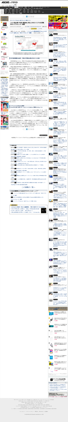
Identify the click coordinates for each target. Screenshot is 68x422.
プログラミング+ (30, 8)
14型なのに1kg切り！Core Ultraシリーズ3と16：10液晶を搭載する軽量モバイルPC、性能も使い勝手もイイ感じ (60, 70)
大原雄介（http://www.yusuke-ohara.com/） (34, 26)
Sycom (17, 9)
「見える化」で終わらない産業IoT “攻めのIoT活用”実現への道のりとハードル (59, 62)
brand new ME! (40, 403)
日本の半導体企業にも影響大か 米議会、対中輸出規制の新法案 (25, 208)
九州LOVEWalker (42, 408)
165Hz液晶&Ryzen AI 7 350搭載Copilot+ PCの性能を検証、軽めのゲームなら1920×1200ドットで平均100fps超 (60, 39)
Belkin (41, 402)
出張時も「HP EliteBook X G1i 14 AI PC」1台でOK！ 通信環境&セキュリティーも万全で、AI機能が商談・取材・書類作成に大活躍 (60, 205)
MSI (24, 9)
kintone (13, 12)
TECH (13, 7)
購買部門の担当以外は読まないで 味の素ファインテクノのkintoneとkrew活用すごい (60, 172)
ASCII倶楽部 (64, 7)
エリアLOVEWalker (19, 408)
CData (28, 12)
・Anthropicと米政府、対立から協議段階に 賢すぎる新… (4, 79)
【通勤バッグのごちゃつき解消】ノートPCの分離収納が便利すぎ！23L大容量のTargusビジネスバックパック (60, 113)
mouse (9, 9)
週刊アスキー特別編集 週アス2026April (4, 113)
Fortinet (35, 12)
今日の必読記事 (22, 407)
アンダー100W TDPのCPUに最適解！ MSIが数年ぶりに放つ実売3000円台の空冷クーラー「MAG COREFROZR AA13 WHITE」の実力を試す (60, 244)
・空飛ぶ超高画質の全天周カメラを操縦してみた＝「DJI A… (4, 89)
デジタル (14, 2)
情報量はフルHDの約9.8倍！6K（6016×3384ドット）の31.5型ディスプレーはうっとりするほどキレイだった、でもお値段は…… (60, 104)
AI (4, 7)
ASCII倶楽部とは (6, 95)
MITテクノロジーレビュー (43, 407)
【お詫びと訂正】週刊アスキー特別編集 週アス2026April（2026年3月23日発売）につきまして (58, 385)
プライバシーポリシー (30, 411)
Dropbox (24, 12)
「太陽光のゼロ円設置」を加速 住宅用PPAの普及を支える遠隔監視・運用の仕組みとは (60, 225)
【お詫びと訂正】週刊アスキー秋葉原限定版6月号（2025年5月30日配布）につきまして (58, 387)
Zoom (43, 12)
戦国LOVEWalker (54, 408)
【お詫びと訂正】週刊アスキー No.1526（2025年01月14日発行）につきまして (58, 390)
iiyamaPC (13, 9)
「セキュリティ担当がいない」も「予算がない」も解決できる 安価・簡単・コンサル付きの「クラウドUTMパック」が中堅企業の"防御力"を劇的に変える (60, 123)
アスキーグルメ (15, 8)
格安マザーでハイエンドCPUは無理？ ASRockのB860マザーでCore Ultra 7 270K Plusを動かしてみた (60, 46)
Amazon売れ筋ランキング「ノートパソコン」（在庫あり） (4, 18)
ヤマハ (39, 12)
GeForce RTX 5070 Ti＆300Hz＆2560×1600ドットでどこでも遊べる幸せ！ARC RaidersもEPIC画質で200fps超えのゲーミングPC (60, 79)
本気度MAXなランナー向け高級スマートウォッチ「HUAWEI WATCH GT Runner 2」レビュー (60, 289)
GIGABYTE (28, 403)
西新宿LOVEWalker (31, 408)
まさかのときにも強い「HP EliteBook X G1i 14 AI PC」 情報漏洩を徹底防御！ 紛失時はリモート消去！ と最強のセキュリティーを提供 (60, 215)
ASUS (28, 9)
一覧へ (66, 382)
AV (34, 7)
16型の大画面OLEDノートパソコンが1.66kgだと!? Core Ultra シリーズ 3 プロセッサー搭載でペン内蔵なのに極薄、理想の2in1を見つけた (60, 254)
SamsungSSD (20, 10)
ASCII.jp (5, 2)
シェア (21, 28)
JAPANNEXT (13, 13)
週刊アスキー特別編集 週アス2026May (4, 99)
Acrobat (9, 12)
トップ (2, 7)
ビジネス (9, 7)
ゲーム (48, 7)
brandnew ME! (20, 13)
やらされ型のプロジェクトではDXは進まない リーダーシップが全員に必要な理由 (59, 96)
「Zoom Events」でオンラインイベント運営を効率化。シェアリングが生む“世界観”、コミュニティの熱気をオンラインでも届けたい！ (60, 234)
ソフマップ (17, 13)
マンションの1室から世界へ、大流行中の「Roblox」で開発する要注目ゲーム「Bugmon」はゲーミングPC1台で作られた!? (60, 141)
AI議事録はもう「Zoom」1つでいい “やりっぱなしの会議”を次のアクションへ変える (60, 88)
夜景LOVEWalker (36, 408)
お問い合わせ (41, 411)
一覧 (29, 28)
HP (31, 9)
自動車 (25, 7)
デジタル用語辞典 (32, 407)
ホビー (29, 7)
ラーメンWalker (13, 408)
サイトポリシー (22, 411)
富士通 (6, 9)
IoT (6, 7)
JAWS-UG (26, 402)
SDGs (34, 8)
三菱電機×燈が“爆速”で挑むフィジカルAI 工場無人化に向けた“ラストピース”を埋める (60, 133)
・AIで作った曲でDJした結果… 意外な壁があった (4, 86)
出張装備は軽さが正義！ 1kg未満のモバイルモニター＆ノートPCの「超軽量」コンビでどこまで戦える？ (60, 295)
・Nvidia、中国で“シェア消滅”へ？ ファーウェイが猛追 (4, 92)
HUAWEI (22, 402)
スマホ (40, 7)
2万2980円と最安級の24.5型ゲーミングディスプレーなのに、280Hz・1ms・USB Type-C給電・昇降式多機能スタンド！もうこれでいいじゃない (60, 55)
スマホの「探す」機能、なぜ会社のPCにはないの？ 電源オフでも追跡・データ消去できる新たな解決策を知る (60, 157)
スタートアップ (44, 7)
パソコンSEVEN (21, 9)
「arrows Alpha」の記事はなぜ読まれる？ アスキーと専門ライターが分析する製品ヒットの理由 (60, 164)
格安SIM (7, 8)
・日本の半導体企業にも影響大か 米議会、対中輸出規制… (4, 83)
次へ (32, 16)
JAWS (6, 12)
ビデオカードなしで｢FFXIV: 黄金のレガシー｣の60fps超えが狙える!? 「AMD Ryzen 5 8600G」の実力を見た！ (60, 303)
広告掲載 (46, 411)
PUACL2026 (41, 8)
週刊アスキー (20, 8)
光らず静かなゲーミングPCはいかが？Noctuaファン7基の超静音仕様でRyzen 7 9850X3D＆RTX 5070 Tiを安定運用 (60, 279)
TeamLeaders (25, 8)
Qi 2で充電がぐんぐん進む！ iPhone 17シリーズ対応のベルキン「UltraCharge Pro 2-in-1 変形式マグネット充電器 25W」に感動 (59, 186)
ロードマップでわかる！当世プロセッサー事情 (19, 20)
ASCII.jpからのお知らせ (53, 382)
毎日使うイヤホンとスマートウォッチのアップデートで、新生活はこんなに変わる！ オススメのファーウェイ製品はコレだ (60, 271)
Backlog (32, 12)
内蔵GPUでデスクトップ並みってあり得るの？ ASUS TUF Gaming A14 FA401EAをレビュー (60, 150)
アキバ (37, 7)
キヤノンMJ (9, 13)
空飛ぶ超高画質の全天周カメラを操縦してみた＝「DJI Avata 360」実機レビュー (28, 212)
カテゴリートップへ (43, 135)
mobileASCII (37, 407)
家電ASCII (11, 8)
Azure (17, 12)
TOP (14, 399)
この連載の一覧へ (28, 187)
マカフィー (5, 13)
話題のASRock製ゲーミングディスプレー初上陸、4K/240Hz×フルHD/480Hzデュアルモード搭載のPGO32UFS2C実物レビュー (60, 262)
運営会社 (36, 411)
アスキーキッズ (2, 8)
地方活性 (37, 8)
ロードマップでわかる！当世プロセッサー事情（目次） (25, 201)
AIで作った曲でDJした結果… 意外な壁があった (22, 210)
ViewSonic (32, 403)
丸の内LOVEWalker (48, 408)
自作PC (32, 7)
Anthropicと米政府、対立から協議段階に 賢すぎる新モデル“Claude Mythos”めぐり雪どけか (32, 207)
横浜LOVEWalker (25, 408)
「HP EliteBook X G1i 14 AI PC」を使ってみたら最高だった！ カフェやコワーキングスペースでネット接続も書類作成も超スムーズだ (60, 196)
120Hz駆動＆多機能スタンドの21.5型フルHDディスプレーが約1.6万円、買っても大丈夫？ (59, 179)
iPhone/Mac (21, 7)
